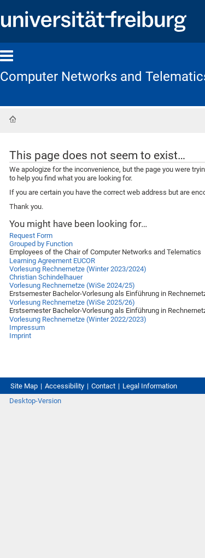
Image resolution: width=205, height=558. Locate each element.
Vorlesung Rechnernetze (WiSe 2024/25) (72, 285)
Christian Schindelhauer (46, 277)
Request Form (30, 235)
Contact (103, 386)
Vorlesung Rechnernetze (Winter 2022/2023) (78, 319)
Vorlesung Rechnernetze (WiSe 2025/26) (72, 302)
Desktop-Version (35, 401)
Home (12, 119)
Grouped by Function (41, 244)
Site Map (24, 386)
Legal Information (149, 386)
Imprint (20, 336)
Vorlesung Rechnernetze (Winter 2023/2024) (78, 269)
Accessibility (64, 386)
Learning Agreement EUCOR (52, 261)
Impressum (27, 327)
